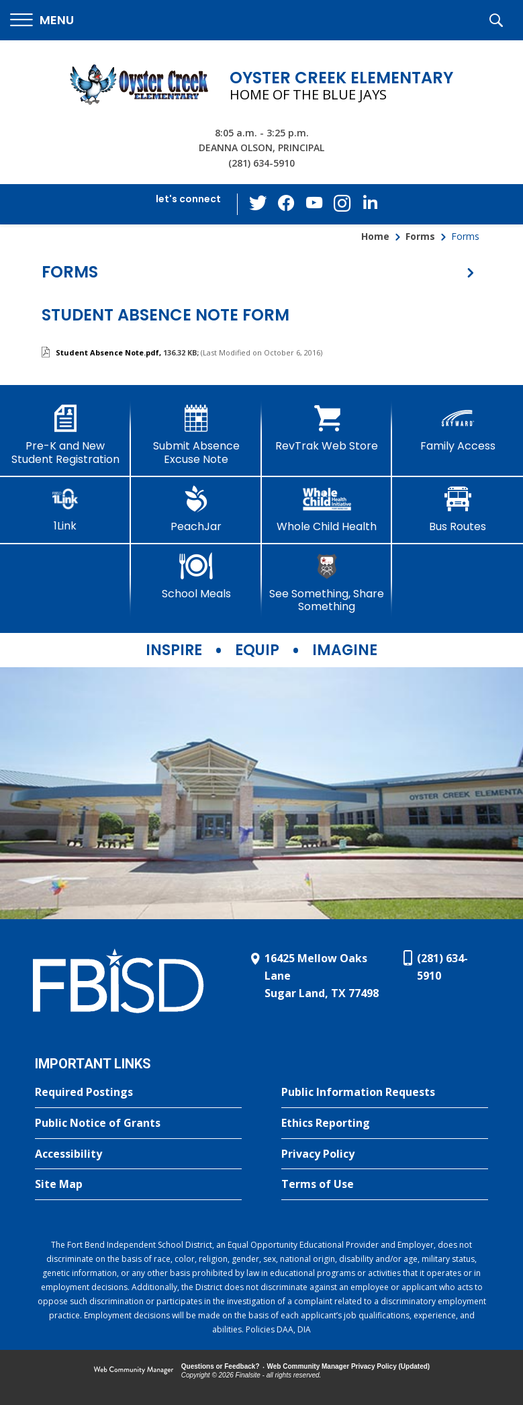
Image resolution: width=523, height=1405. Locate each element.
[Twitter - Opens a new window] (260, 203)
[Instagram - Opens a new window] (341, 204)
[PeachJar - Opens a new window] (196, 509)
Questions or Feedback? (220, 1366)
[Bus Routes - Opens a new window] (457, 509)
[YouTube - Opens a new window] (314, 204)
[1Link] (65, 509)
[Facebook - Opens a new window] (287, 204)
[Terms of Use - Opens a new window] (384, 1184)
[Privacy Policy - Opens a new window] (384, 1154)
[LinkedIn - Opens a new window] (367, 203)
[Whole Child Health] (327, 509)
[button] (42, 20)
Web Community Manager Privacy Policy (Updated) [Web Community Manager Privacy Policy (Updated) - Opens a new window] (348, 1366)
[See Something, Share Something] (327, 583)
